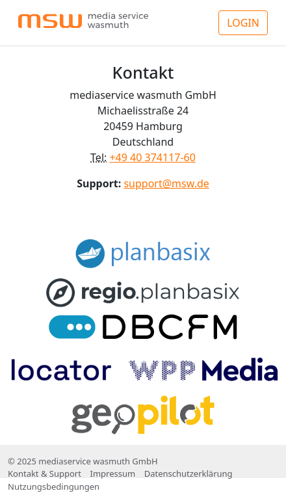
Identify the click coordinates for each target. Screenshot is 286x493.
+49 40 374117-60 (152, 157)
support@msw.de (166, 183)
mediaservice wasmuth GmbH (97, 461)
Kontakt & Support (44, 473)
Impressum (112, 473)
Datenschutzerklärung (188, 473)
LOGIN (243, 23)
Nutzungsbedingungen (53, 486)
